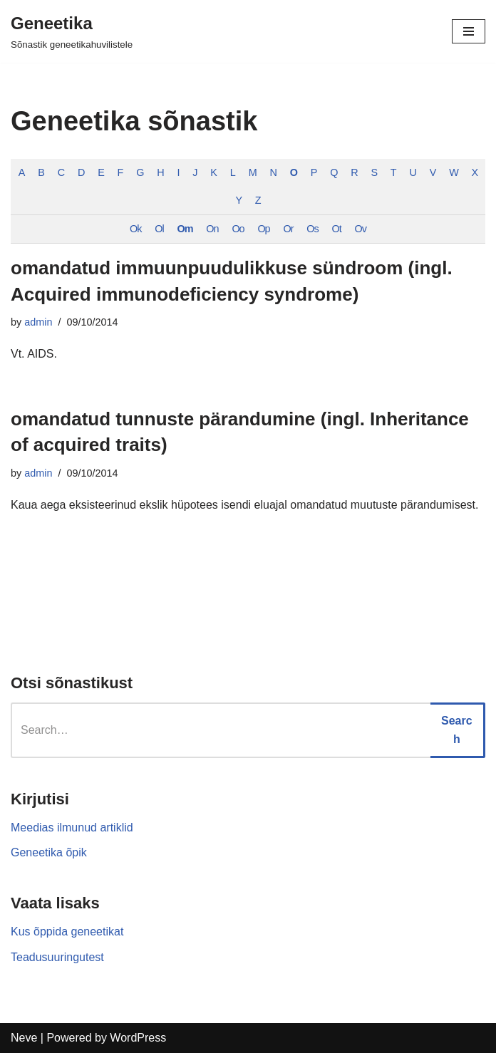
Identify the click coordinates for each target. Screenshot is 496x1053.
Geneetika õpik (49, 852)
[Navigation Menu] (468, 31)
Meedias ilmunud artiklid (72, 827)
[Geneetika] (72, 31)
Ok (135, 228)
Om (185, 228)
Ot (336, 228)
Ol (159, 228)
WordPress (138, 1038)
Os (312, 228)
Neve (24, 1038)
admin (38, 322)
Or (288, 228)
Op (263, 228)
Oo (238, 228)
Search (456, 730)
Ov (360, 228)
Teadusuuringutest (57, 957)
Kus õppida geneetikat (67, 931)
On (212, 228)
